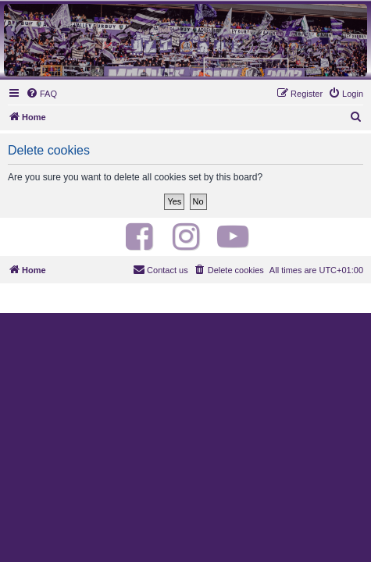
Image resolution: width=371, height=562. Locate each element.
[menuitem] (41, 93)
